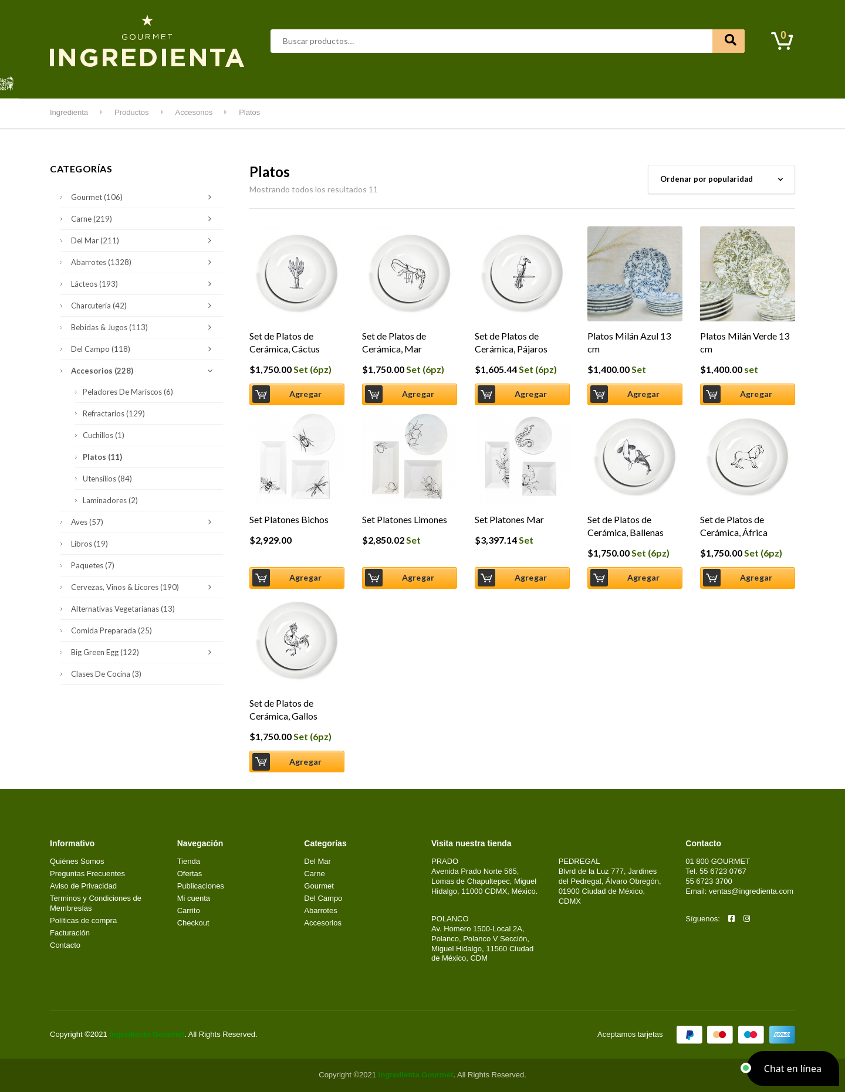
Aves (189, 81)
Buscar (728, 41)
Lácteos (367, 81)
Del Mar (271, 81)
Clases (565, 81)
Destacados (87, 81)
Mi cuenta (605, 81)
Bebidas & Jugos (144, 327)
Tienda (188, 861)
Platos (102, 457)
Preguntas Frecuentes (87, 873)
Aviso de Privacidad (83, 885)
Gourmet (320, 81)
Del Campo (420, 81)
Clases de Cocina (106, 674)
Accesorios (144, 370)
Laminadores (110, 500)
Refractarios (114, 413)
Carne (228, 81)
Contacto (658, 81)
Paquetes (92, 565)
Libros (89, 543)
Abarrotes (144, 81)
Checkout (193, 922)
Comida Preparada (111, 630)
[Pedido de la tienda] (721, 179)
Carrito (188, 910)
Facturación (70, 932)
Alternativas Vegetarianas (123, 608)
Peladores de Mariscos (128, 391)
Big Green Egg (144, 652)
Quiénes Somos (77, 861)
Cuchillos (103, 435)
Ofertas (189, 873)
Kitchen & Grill (483, 81)
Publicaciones (200, 885)
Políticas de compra (83, 920)
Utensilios (107, 478)
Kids (535, 81)
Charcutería (144, 305)
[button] (792, 1068)
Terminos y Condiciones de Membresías (95, 903)
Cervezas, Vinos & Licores (144, 587)
